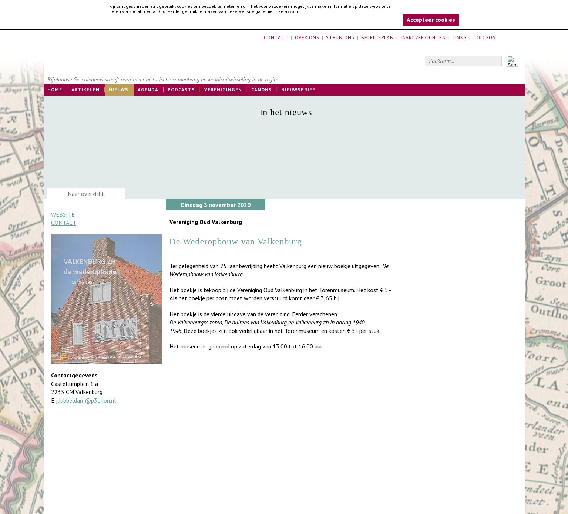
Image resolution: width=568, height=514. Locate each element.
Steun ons (340, 37)
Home (54, 90)
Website (63, 214)
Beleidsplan (377, 37)
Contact (276, 37)
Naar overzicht (86, 193)
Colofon (484, 37)
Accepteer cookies (431, 19)
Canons (261, 90)
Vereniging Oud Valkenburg (205, 222)
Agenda (148, 90)
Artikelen (85, 90)
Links (460, 37)
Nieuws (118, 90)
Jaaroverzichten (423, 37)
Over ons (307, 37)
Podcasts (181, 90)
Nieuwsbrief (298, 90)
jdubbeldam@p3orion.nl (86, 400)
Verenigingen (223, 90)
